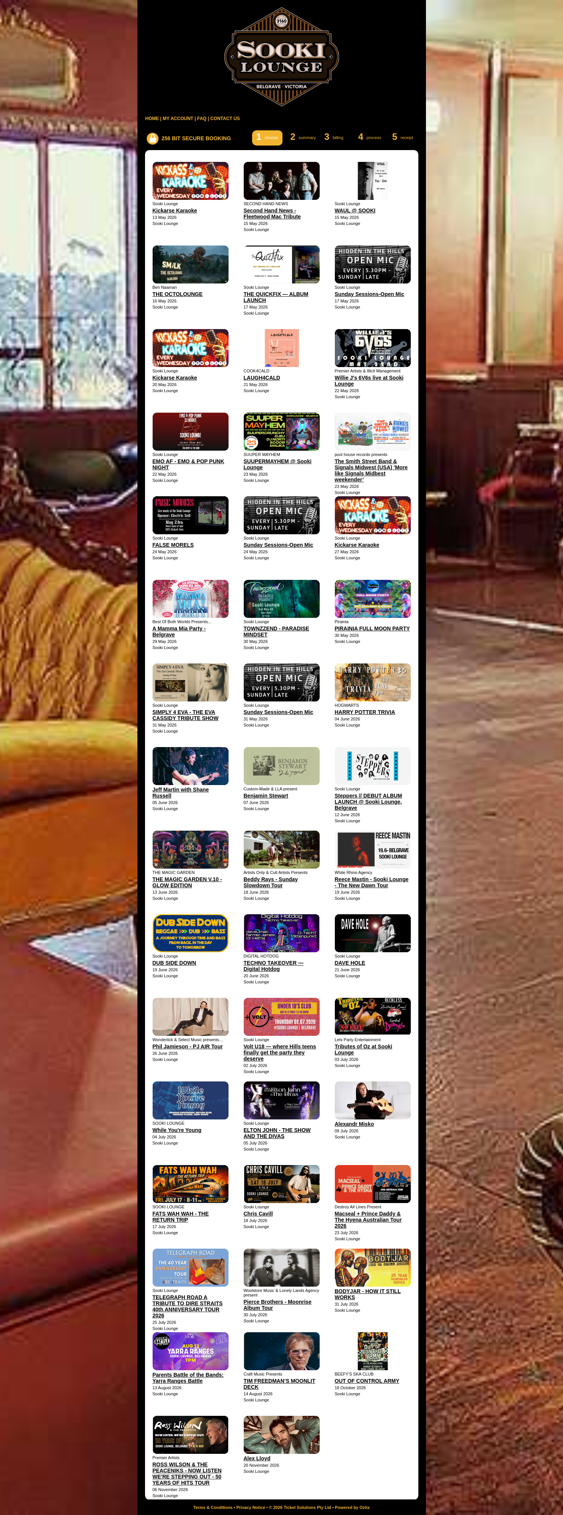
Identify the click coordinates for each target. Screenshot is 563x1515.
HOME (152, 118)
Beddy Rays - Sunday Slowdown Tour (271, 882)
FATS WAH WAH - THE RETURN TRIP (181, 1217)
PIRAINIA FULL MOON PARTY (372, 628)
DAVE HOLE (350, 963)
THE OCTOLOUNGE (178, 294)
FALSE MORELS (173, 545)
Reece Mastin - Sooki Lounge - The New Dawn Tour (371, 882)
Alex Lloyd (257, 1458)
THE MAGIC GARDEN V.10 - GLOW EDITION (187, 882)
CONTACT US (225, 118)
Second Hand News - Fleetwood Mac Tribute (272, 213)
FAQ (202, 118)
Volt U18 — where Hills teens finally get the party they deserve (280, 1052)
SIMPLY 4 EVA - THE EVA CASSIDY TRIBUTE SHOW (186, 715)
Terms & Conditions (213, 1507)
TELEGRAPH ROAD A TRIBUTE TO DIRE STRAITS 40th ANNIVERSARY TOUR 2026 (188, 1306)
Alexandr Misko (354, 1124)
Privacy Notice (251, 1507)
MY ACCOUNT (178, 118)
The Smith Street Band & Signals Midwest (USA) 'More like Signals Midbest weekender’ (371, 470)
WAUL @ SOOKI (355, 210)
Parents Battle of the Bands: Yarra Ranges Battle (188, 1378)
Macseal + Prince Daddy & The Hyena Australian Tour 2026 (368, 1220)
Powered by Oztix (352, 1507)
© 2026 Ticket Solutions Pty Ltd (300, 1507)
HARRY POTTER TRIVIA (365, 712)
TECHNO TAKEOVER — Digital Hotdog (274, 966)
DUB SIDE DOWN (174, 963)
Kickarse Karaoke (175, 210)
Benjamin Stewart (266, 796)
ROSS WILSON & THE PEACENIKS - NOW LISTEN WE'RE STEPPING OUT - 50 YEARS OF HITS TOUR (187, 1473)
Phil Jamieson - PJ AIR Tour (188, 1046)
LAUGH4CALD (262, 378)
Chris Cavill (258, 1214)
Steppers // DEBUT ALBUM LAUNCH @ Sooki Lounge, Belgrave (368, 802)
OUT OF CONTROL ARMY (367, 1381)
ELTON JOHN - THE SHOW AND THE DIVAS (277, 1133)
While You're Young (177, 1130)
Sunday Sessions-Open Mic (370, 294)
